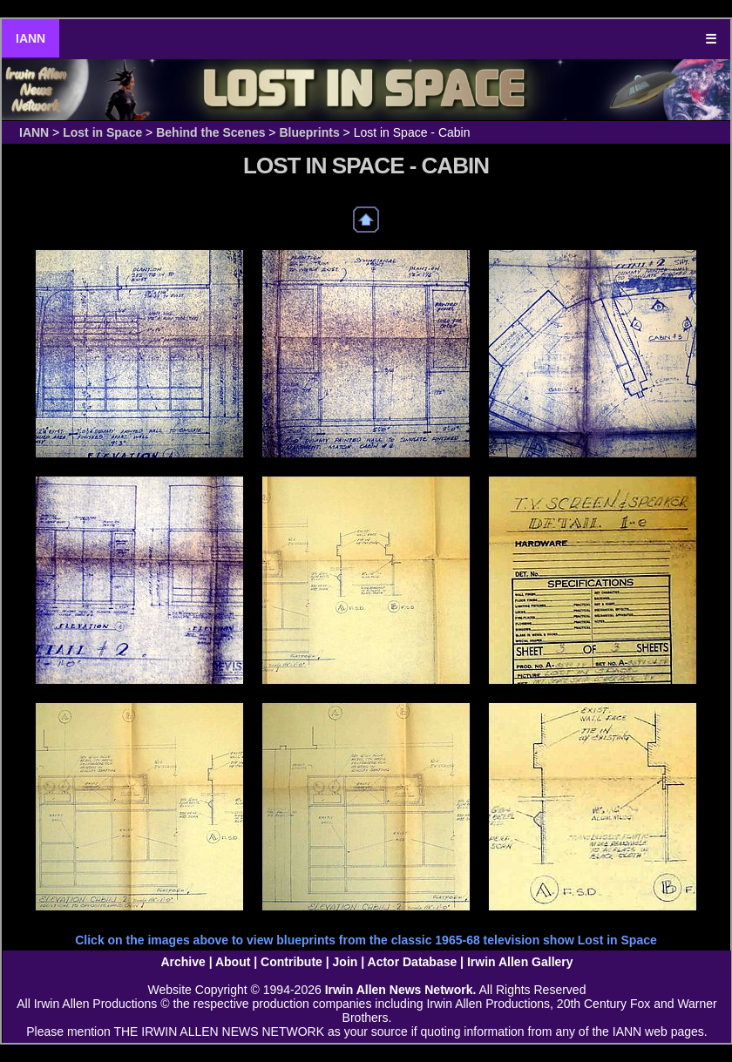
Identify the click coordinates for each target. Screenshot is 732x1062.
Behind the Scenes (210, 132)
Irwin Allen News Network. (401, 990)
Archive (182, 962)
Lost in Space (102, 132)
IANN (30, 38)
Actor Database (413, 962)
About (232, 962)
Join (345, 962)
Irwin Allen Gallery (520, 962)
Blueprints (309, 132)
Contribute (291, 962)
